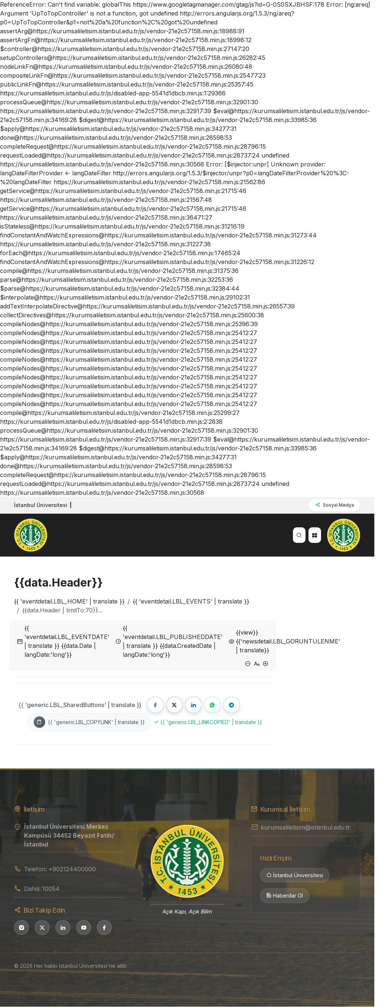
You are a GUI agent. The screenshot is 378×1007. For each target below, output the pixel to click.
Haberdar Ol (284, 896)
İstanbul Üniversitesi (294, 876)
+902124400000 (72, 869)
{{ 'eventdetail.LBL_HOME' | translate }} (69, 601)
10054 (51, 889)
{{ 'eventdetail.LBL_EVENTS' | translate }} (191, 601)
